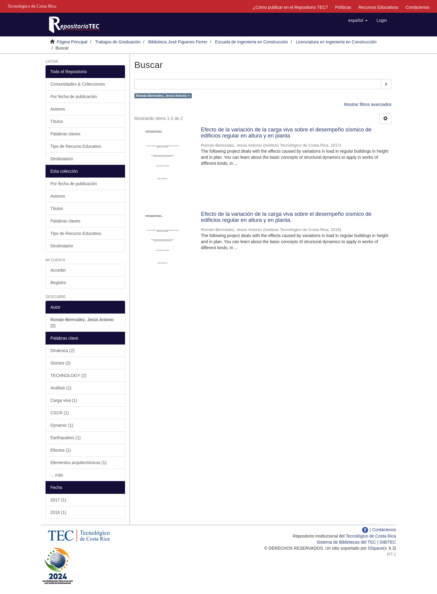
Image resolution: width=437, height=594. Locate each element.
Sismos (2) (60, 363)
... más (56, 475)
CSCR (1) (59, 412)
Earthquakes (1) (65, 437)
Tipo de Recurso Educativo (75, 146)
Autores (57, 109)
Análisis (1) (60, 387)
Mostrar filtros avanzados (367, 104)
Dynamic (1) (61, 425)
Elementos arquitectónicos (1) (78, 462)
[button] (358, 20)
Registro (58, 282)
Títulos (56, 121)
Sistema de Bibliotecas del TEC (346, 542)
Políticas (343, 7)
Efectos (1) (60, 450)
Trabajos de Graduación (118, 41)
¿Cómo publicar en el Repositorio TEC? (290, 7)
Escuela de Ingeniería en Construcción (251, 41)
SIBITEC (388, 542)
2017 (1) (58, 499)
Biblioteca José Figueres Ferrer (178, 41)
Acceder (58, 270)
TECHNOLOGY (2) (68, 375)
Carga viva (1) (63, 400)
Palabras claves (65, 133)
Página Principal (72, 41)
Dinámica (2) (62, 350)
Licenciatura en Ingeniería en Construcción (336, 41)
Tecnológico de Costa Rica (371, 536)
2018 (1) (58, 512)
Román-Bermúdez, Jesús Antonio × (163, 95)
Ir (386, 84)
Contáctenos (417, 7)
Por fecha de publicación (73, 96)
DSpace (375, 548)
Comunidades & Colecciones (77, 84)
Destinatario (61, 158)
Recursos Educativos (378, 7)
